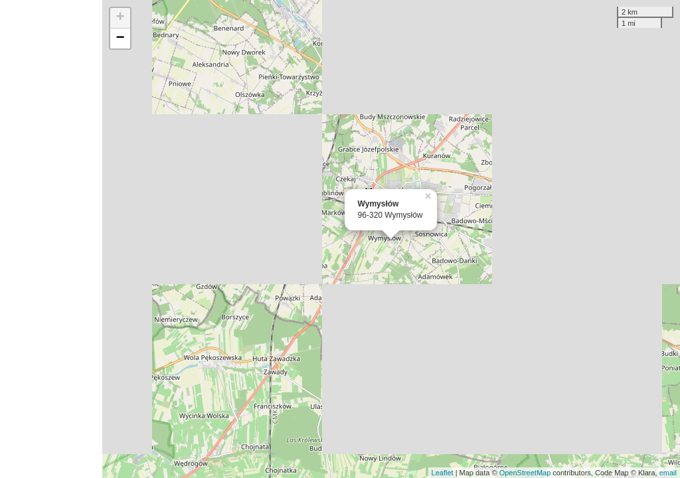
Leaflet (443, 473)
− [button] (120, 38)
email (668, 473)
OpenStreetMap (525, 473)
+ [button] (120, 18)
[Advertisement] (51, 239)
